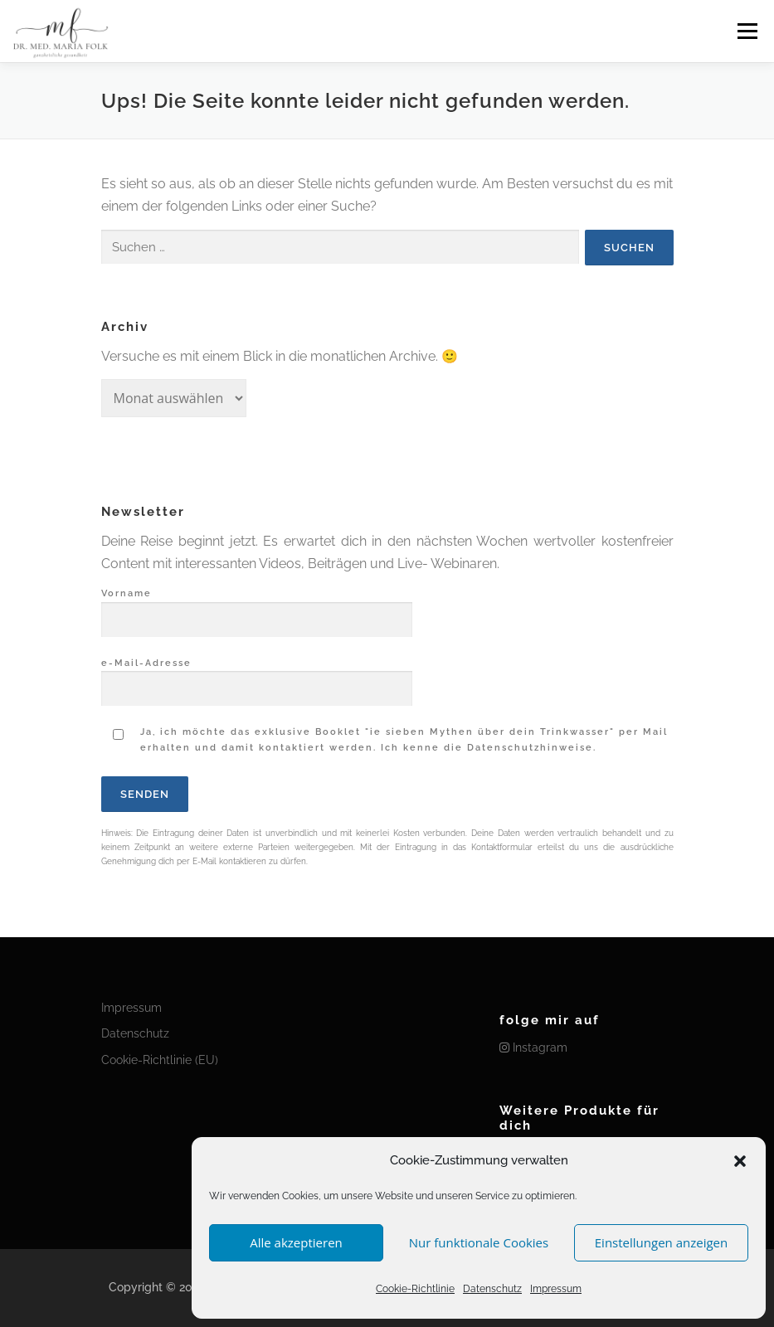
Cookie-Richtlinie (415, 1289)
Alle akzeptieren (296, 1242)
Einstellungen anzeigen (661, 1242)
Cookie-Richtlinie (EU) (159, 1060)
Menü (747, 31)
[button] (740, 1161)
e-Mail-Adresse (256, 677)
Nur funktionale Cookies (478, 1242)
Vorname (256, 607)
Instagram (533, 1047)
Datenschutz (492, 1289)
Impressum (556, 1289)
